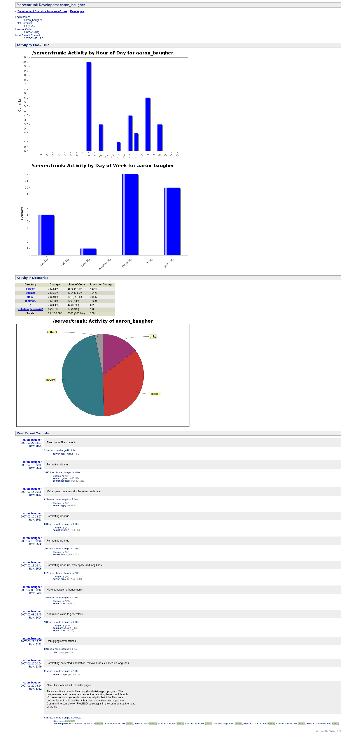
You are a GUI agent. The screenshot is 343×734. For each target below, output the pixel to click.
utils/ (30, 297)
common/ (30, 300)
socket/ (30, 292)
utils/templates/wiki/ (30, 309)
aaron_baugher (32, 439)
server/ (30, 288)
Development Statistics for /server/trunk (42, 11)
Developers (77, 11)
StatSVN (332, 731)
